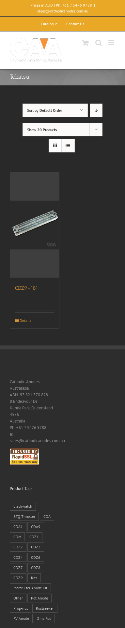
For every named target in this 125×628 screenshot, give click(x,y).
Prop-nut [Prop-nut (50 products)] (20, 608)
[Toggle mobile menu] (111, 42)
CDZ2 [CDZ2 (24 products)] (18, 546)
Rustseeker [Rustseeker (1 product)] (45, 608)
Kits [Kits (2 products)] (34, 577)
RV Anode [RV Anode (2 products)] (21, 618)
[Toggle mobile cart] (85, 42)
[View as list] (68, 145)
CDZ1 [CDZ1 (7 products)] (34, 536)
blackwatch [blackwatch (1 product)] (22, 506)
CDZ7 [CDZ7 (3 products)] (18, 567)
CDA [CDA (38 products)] (47, 516)
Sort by (44, 110)
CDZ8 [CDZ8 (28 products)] (35, 567)
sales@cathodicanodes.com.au (62, 11)
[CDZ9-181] (34, 225)
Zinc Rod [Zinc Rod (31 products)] (44, 618)
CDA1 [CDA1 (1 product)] (18, 526)
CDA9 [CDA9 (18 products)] (35, 526)
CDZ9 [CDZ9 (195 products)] (18, 577)
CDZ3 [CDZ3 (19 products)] (35, 546)
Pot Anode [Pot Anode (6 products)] (39, 598)
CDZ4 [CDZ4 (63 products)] (18, 557)
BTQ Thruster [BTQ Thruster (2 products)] (24, 516)
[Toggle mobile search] (98, 42)
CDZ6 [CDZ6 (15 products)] (35, 557)
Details (25, 320)
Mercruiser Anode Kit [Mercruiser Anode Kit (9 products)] (30, 587)
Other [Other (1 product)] (18, 598)
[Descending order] (96, 110)
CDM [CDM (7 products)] (17, 536)
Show (42, 129)
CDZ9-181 (26, 288)
